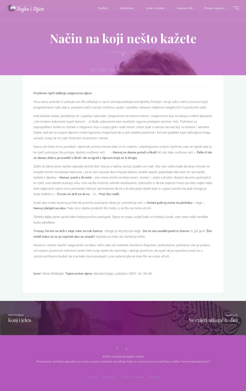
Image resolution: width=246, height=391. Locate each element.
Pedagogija (122, 26)
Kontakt (154, 377)
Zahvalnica (109, 377)
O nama (92, 377)
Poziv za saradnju (133, 377)
